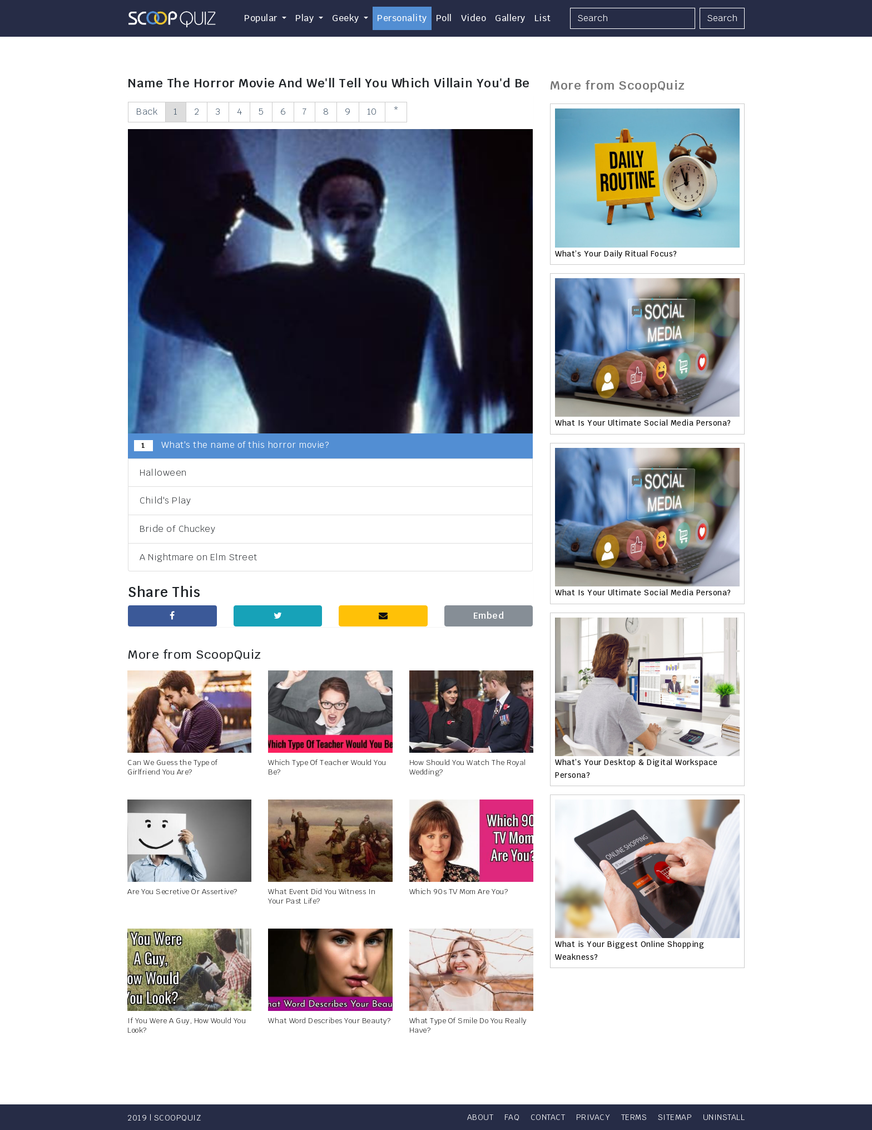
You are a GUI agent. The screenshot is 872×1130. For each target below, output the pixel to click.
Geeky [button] (346, 18)
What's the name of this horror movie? (231, 445)
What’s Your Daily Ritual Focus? (616, 254)
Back (146, 111)
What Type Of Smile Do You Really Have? (468, 1025)
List (542, 18)
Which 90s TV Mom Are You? (458, 891)
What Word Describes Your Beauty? (329, 1020)
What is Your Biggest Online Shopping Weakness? (629, 950)
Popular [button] (262, 18)
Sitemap (675, 1117)
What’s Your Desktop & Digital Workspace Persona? (636, 768)
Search (722, 18)
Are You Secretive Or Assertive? (182, 891)
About (480, 1117)
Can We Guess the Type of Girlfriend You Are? (172, 767)
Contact (548, 1117)
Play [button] (305, 18)
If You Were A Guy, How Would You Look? (186, 1025)
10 (372, 111)
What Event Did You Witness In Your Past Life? (322, 896)
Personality (402, 18)
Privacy (593, 1117)
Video (474, 18)
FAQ (512, 1117)
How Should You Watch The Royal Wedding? (467, 767)
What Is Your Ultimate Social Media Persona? (643, 423)
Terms (634, 1117)
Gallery (510, 18)
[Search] (632, 18)
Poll (444, 18)
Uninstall (724, 1117)
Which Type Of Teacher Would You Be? (327, 767)
